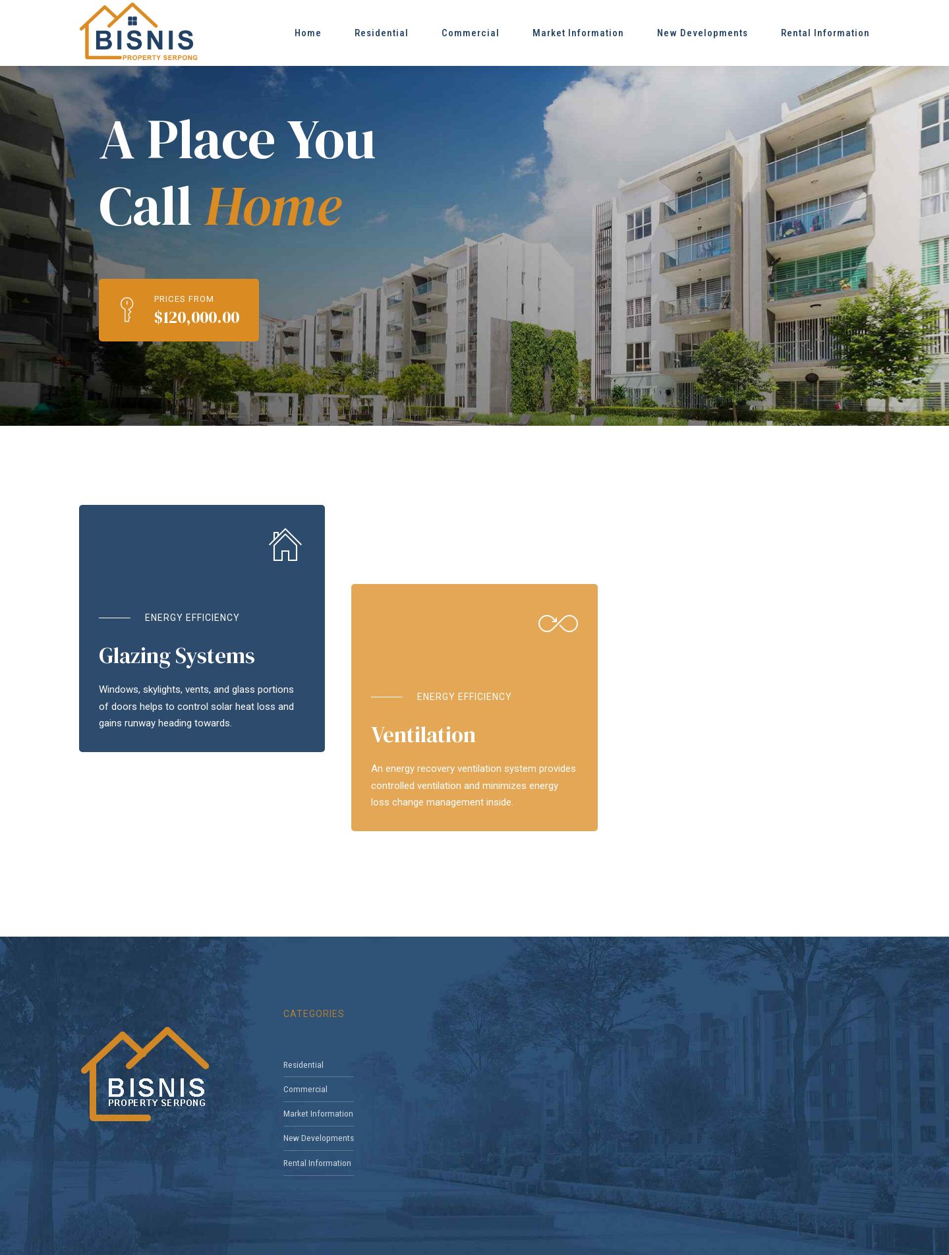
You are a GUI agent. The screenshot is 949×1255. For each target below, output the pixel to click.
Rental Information (825, 33)
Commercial (471, 33)
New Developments (702, 33)
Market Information (578, 33)
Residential (382, 33)
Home (308, 33)
